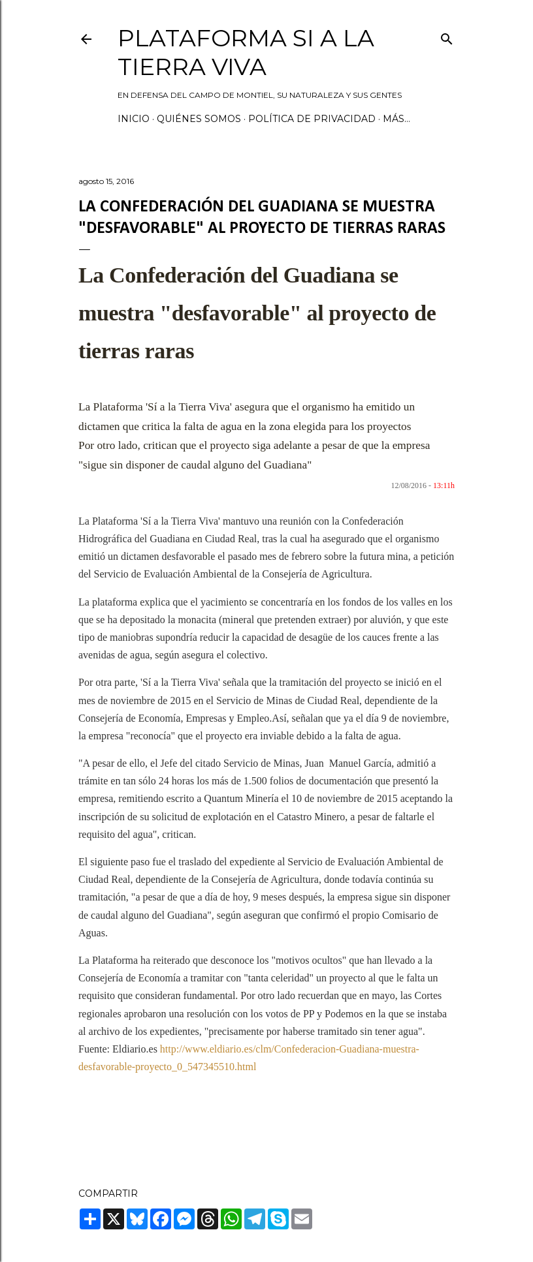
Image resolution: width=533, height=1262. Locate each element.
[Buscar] (447, 36)
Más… (396, 119)
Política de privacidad (312, 119)
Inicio (134, 119)
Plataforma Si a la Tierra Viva (246, 52)
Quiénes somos (199, 119)
